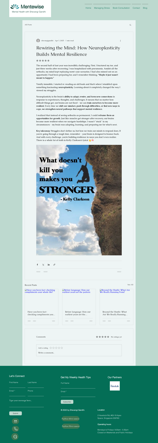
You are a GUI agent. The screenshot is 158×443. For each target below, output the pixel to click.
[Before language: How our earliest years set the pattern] (79, 298)
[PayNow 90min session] (71, 426)
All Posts (28, 25)
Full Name (65, 383)
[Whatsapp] (14, 436)
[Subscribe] (67, 402)
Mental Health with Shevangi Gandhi (29, 11)
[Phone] (15, 429)
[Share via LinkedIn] (49, 265)
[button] (130, 25)
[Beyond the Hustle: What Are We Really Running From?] (116, 298)
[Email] (15, 421)
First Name (13, 382)
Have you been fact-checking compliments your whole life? (41, 313)
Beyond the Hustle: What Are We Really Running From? (115, 313)
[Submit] (15, 413)
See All (130, 285)
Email (11, 391)
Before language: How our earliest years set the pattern (77, 313)
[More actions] (120, 40)
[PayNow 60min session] (70, 418)
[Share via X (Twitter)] (43, 265)
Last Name (32, 382)
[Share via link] (54, 265)
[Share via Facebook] (37, 265)
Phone (30, 391)
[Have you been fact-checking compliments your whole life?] (41, 298)
